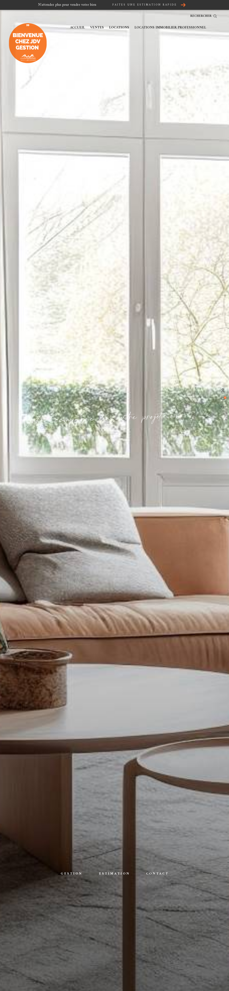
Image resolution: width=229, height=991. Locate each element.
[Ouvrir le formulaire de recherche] (211, 16)
